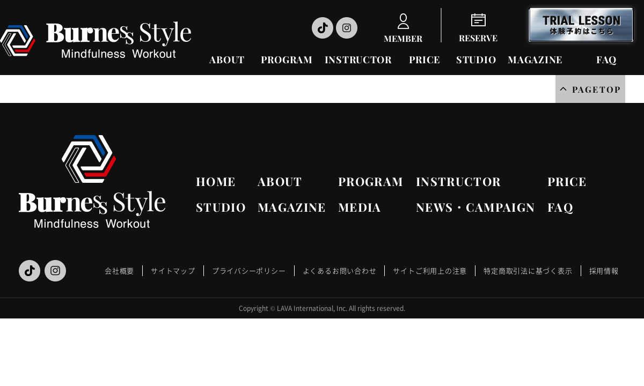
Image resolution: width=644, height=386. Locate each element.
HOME (216, 181)
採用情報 (604, 270)
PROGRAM (287, 59)
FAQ (606, 59)
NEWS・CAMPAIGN (475, 207)
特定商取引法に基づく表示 (528, 270)
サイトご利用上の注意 (430, 270)
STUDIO (476, 59)
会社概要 (119, 270)
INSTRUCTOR (358, 59)
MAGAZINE (535, 59)
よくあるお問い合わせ (340, 270)
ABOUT (227, 59)
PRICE (425, 59)
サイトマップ (173, 270)
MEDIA (360, 207)
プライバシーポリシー (249, 270)
